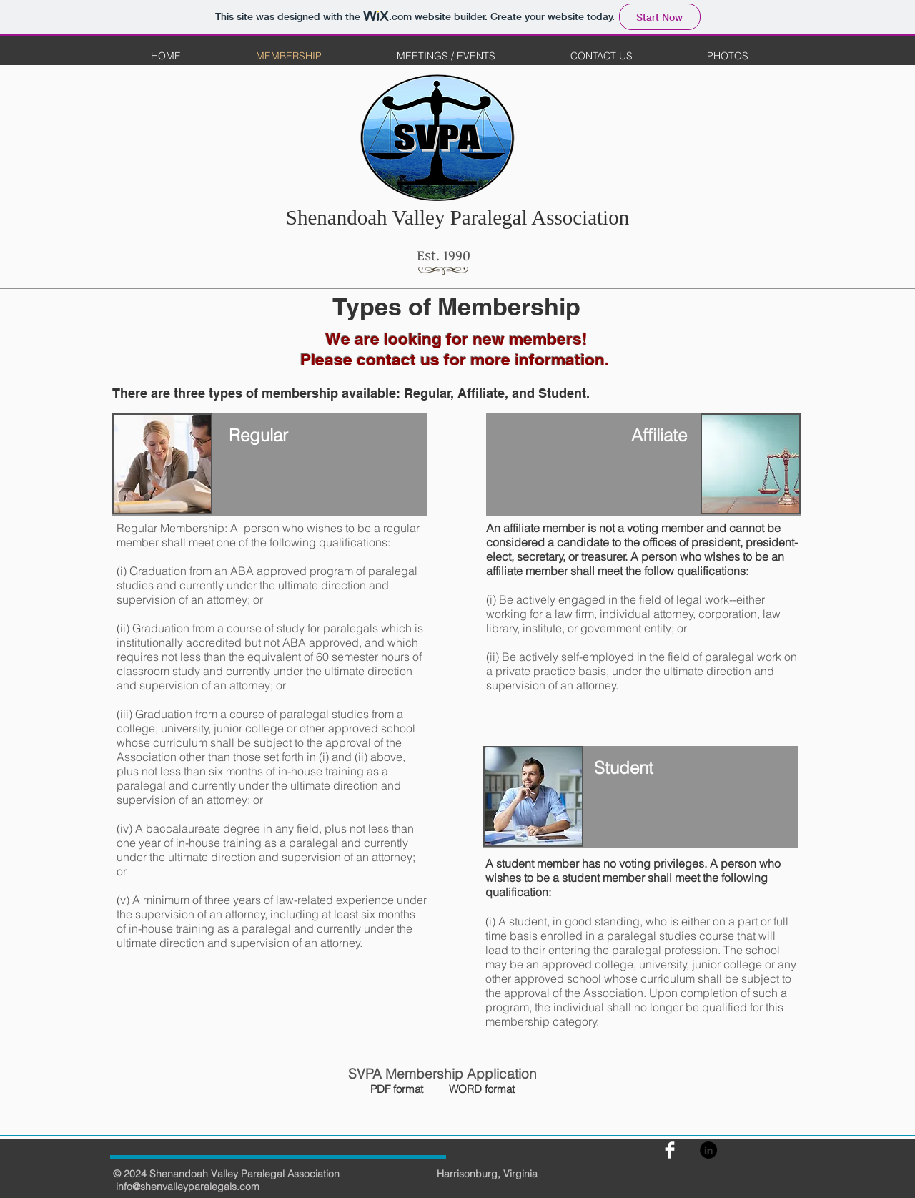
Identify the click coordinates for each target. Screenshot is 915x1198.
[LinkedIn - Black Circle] (708, 1150)
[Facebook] (669, 1150)
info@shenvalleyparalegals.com (187, 1186)
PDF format (396, 1089)
